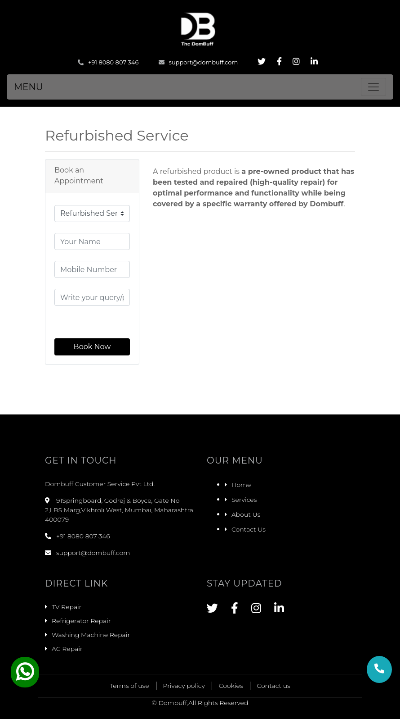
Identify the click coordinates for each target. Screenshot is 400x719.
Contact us (273, 686)
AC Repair (67, 649)
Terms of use (129, 686)
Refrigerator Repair (81, 621)
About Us (245, 514)
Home (241, 485)
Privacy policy (184, 686)
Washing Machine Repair (91, 635)
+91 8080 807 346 (108, 62)
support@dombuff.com (198, 62)
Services (244, 500)
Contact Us (248, 529)
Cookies (231, 686)
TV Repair (66, 607)
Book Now (92, 346)
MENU (28, 87)
